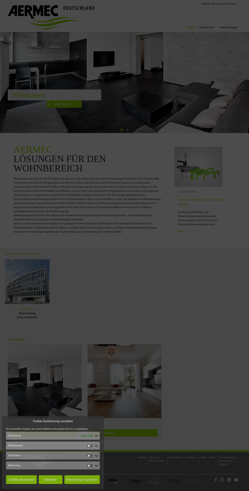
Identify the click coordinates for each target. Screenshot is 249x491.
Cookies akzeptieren (21, 479)
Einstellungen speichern (82, 479)
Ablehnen (50, 479)
